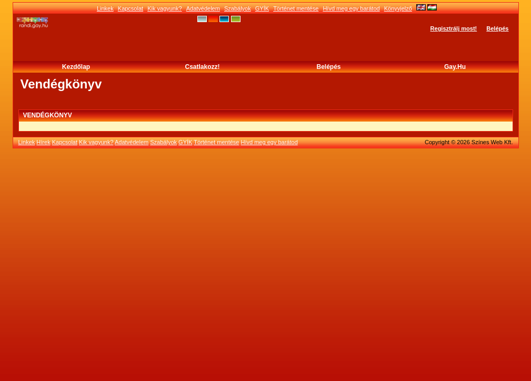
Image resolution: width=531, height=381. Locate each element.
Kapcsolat (130, 8)
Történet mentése (295, 8)
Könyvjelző (398, 8)
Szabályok (237, 8)
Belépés (497, 28)
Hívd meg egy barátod (351, 8)
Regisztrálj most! (453, 28)
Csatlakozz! (202, 67)
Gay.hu (455, 67)
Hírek (43, 142)
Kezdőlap (76, 67)
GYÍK (262, 8)
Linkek (105, 8)
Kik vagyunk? (164, 8)
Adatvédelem (203, 8)
